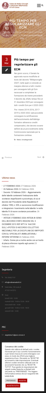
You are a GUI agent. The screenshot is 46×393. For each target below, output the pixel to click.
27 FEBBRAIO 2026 (11, 186)
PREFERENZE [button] (11, 380)
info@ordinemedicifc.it (13, 282)
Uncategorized (27, 140)
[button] (39, 5)
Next (39, 157)
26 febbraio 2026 (10, 189)
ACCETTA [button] (22, 380)
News (19, 140)
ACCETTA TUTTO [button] (13, 385)
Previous (8, 157)
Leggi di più (9, 376)
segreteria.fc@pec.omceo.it (15, 335)
